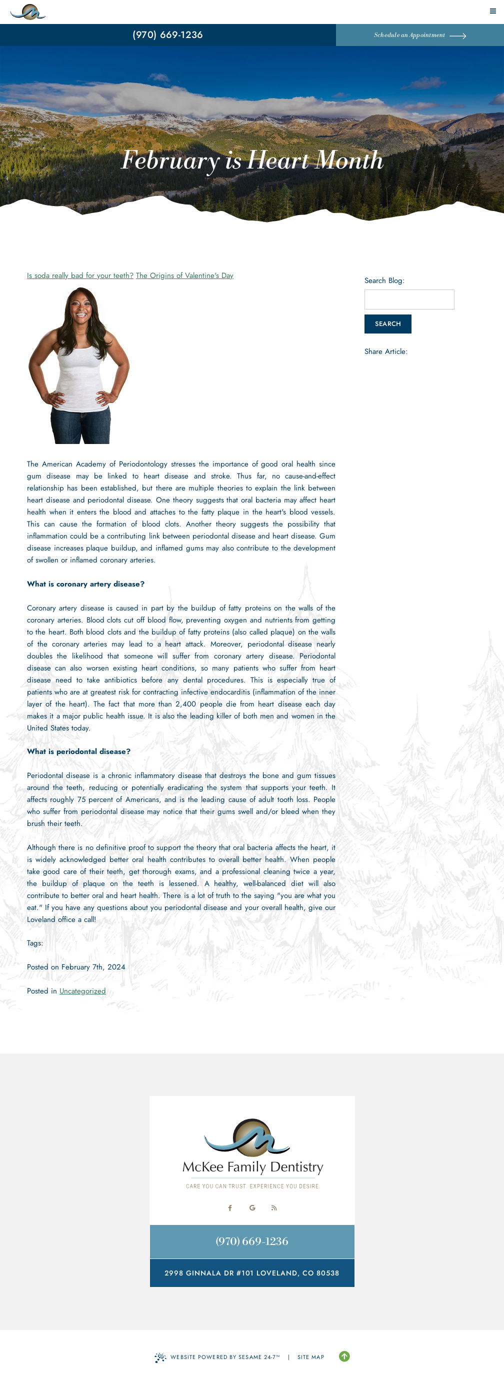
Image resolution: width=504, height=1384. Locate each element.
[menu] (493, 11)
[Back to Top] (344, 1357)
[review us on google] (252, 1208)
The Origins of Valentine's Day (185, 275)
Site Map (311, 1357)
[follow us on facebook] (230, 1208)
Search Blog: (384, 280)
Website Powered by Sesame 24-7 (217, 1358)
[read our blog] (274, 1208)
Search (388, 323)
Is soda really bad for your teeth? (80, 275)
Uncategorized (83, 991)
